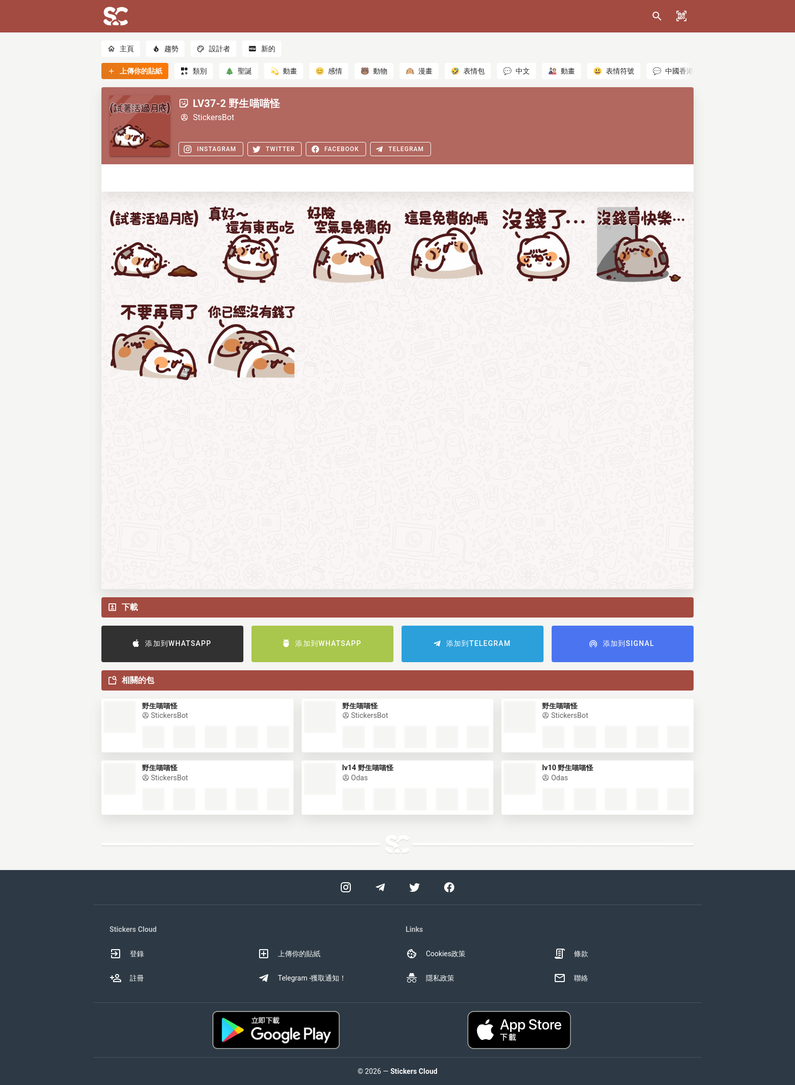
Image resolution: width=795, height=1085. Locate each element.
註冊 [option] (127, 978)
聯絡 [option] (571, 978)
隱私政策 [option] (430, 978)
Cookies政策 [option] (435, 954)
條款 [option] (571, 954)
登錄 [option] (127, 954)
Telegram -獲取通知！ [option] (302, 978)
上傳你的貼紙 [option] (289, 954)
